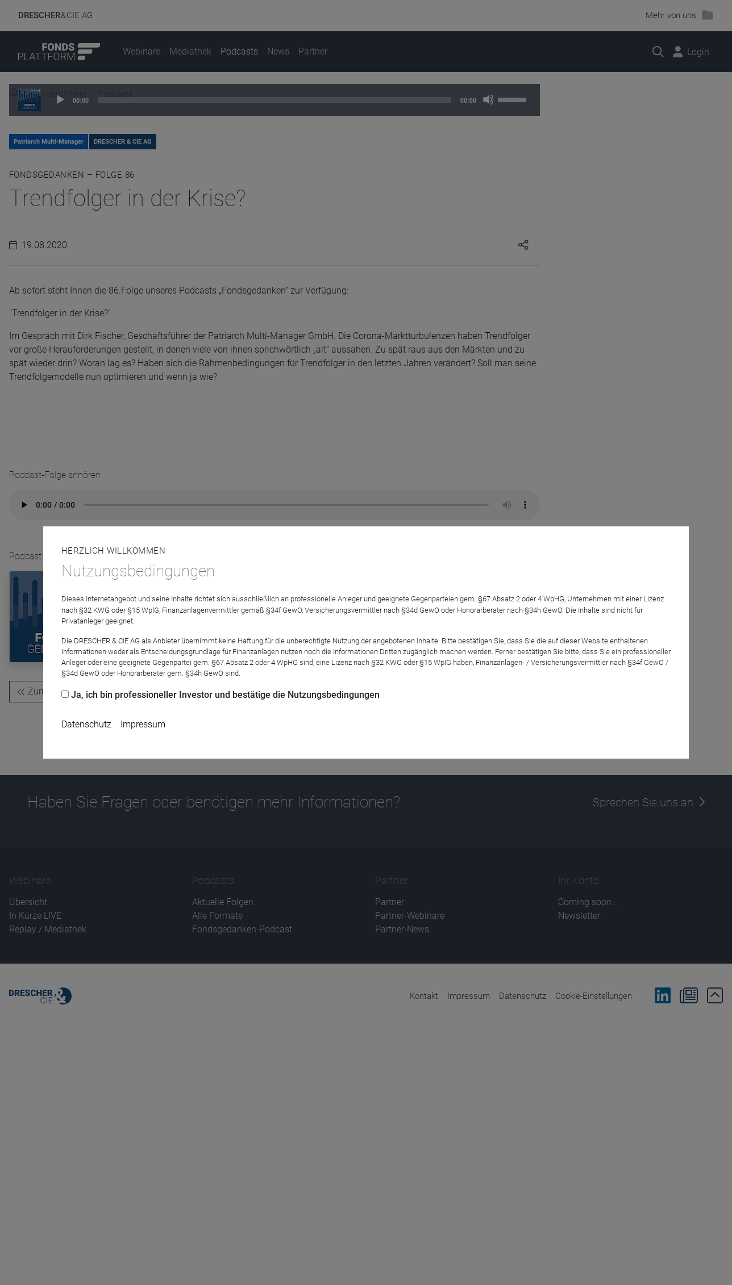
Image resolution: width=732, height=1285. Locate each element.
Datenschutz (86, 724)
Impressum (142, 724)
